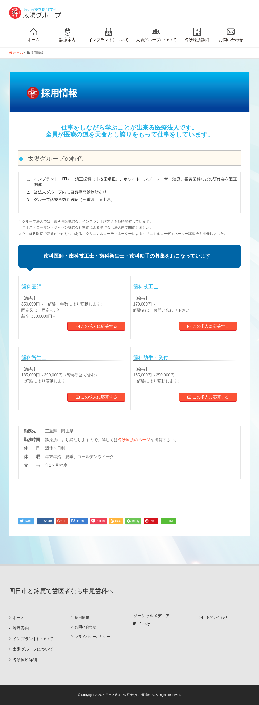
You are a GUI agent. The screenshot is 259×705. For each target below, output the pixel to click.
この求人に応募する (96, 326)
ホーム (33, 35)
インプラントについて (108, 35)
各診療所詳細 (197, 35)
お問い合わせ (231, 35)
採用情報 (82, 617)
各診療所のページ (134, 439)
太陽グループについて (156, 35)
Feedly (141, 624)
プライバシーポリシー (92, 637)
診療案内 (67, 35)
